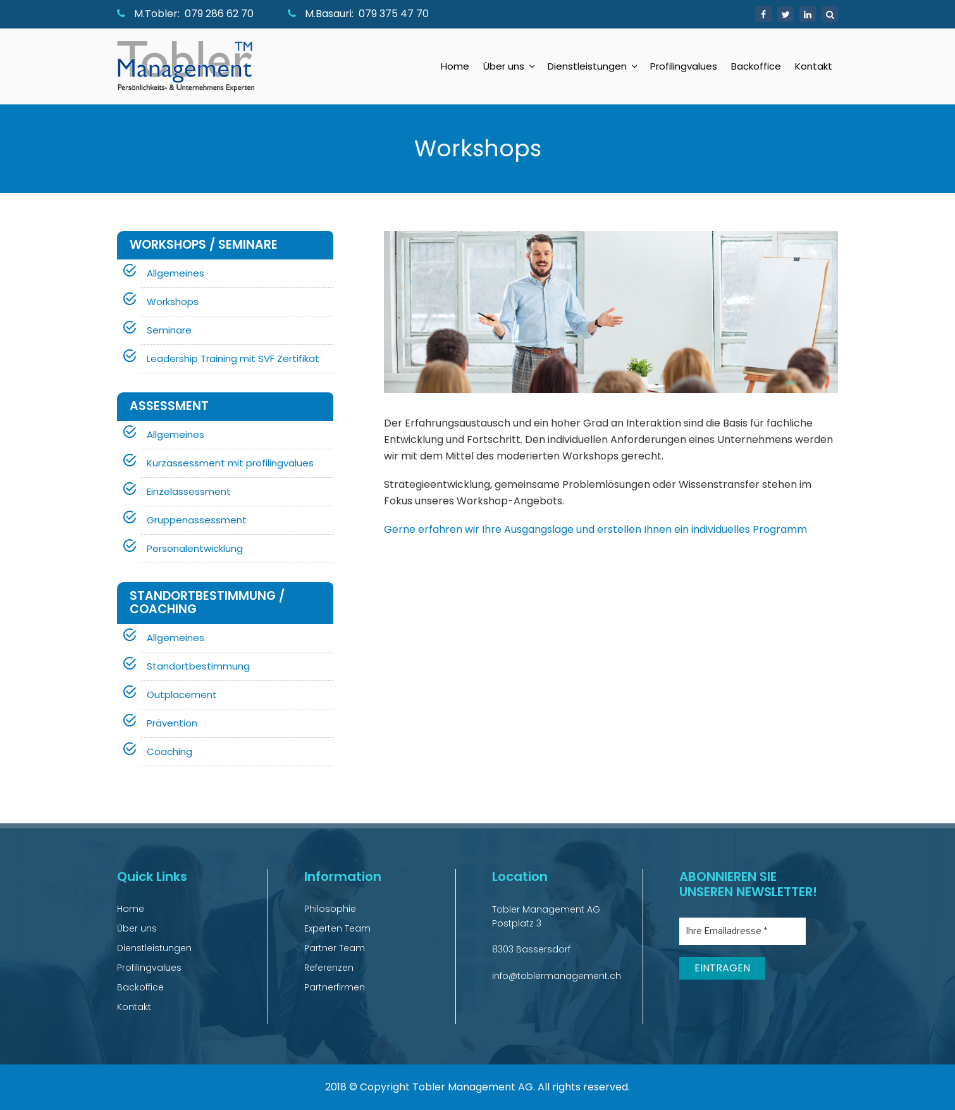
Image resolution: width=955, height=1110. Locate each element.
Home (455, 66)
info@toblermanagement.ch (556, 976)
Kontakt (813, 66)
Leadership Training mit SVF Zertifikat (233, 358)
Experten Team (337, 928)
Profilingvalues (683, 66)
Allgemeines (175, 273)
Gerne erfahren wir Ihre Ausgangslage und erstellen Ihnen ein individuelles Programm (595, 529)
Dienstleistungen (593, 66)
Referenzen (329, 967)
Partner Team (334, 948)
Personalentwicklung (195, 548)
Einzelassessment (189, 491)
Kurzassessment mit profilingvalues (230, 463)
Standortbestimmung (198, 666)
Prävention (172, 723)
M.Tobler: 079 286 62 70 (185, 13)
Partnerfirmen (334, 987)
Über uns (510, 66)
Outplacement (182, 694)
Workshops (173, 301)
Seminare (169, 330)
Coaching (169, 751)
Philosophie (330, 908)
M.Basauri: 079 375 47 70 (358, 13)
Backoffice (756, 66)
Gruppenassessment (197, 520)
